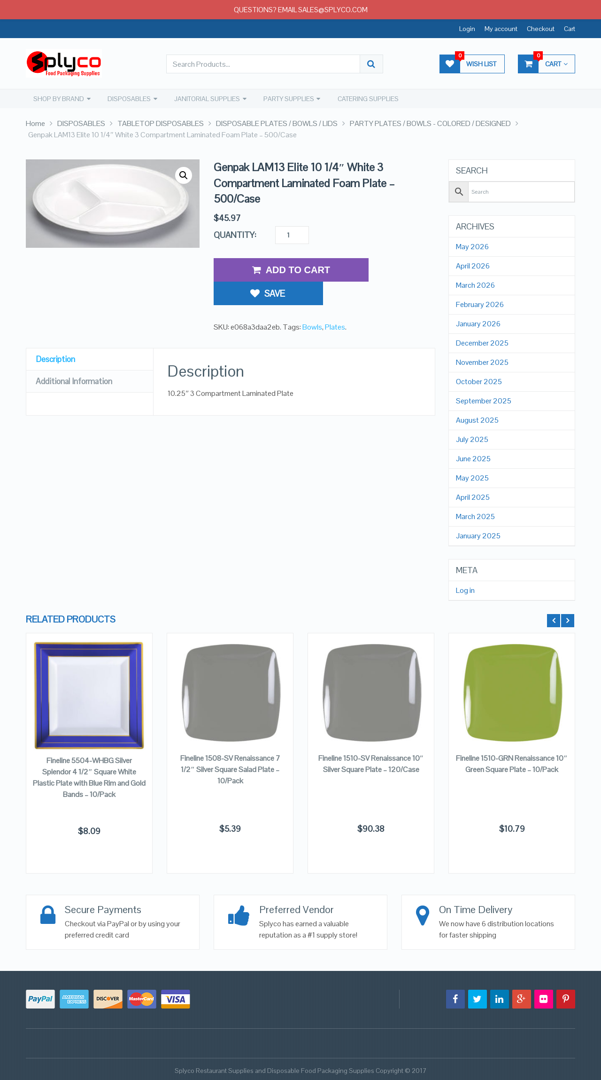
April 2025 (473, 497)
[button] (183, 174)
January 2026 (478, 323)
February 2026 (480, 304)
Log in (465, 590)
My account (501, 28)
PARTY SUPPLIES (286, 98)
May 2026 (472, 246)
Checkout (541, 28)
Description (56, 333)
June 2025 (473, 458)
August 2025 (477, 420)
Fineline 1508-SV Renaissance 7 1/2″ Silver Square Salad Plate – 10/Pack (230, 768)
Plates (335, 302)
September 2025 (483, 400)
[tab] (89, 334)
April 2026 (473, 265)
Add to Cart (291, 269)
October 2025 (479, 381)
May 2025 (472, 477)
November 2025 (482, 362)
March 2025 (475, 516)
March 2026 (475, 285)
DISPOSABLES (127, 98)
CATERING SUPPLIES (365, 98)
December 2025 (482, 342)
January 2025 (478, 535)
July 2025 (472, 439)
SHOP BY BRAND (57, 98)
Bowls (312, 302)
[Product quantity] (292, 235)
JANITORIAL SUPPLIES (205, 98)
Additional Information (77, 355)
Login (467, 28)
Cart (569, 28)
